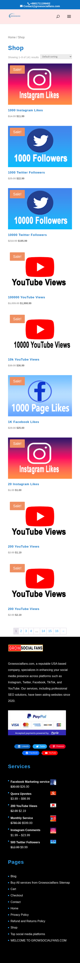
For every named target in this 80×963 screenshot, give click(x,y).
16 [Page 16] (56, 631)
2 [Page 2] (21, 631)
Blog (13, 876)
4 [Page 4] (31, 631)
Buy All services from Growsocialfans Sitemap (40, 882)
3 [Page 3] (26, 631)
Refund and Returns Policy (28, 921)
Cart (13, 889)
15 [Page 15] (50, 631)
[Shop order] (56, 56)
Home (12, 37)
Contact (16, 902)
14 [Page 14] (43, 631)
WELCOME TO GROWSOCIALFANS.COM (39, 940)
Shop (14, 927)
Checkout (17, 895)
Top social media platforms (28, 934)
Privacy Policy (20, 914)
